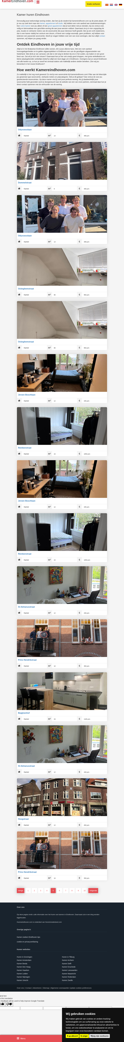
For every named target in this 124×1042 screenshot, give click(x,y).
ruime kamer (25, 26)
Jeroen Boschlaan (26, 395)
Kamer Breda (22, 964)
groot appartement (55, 26)
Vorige (20, 891)
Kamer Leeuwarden (69, 970)
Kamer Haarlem (23, 970)
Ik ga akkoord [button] (72, 1036)
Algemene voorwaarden (60, 988)
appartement (51, 23)
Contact (28, 988)
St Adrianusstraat (26, 607)
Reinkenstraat (24, 448)
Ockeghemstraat (26, 289)
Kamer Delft (66, 964)
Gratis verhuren (93, 4)
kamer (42, 23)
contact (102, 36)
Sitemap (46, 988)
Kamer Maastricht (69, 974)
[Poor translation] (9, 1004)
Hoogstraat (23, 819)
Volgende (93, 891)
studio (60, 23)
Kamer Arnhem (68, 960)
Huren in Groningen (24, 957)
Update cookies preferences (80, 988)
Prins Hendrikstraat (27, 660)
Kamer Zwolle (67, 980)
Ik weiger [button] (84, 1036)
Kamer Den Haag (23, 967)
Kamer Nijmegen (23, 977)
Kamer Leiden (22, 974)
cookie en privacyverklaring (27, 942)
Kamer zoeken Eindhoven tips (28, 937)
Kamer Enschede (68, 967)
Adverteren (37, 988)
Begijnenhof (24, 713)
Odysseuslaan (25, 130)
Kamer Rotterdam (69, 977)
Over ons (20, 988)
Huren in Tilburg (68, 957)
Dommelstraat (25, 183)
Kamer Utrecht (22, 980)
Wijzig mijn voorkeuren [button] (99, 1036)
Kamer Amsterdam (24, 960)
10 (85, 891)
